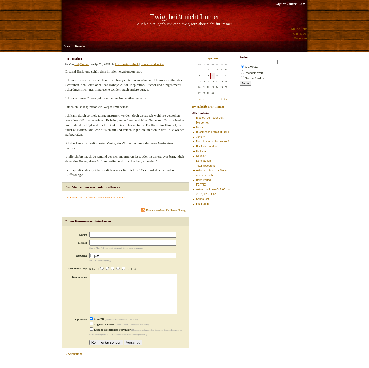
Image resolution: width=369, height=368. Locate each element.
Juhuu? (200, 136)
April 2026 (212, 58)
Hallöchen (202, 151)
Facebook (301, 38)
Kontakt (80, 46)
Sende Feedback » (152, 64)
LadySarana (81, 64)
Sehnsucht (202, 198)
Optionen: (81, 327)
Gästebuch (300, 33)
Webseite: (81, 255)
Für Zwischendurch (207, 146)
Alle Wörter (252, 67)
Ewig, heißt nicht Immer (184, 16)
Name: (83, 234)
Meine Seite (299, 29)
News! (200, 127)
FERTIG (201, 184)
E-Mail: (82, 242)
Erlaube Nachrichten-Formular (110, 337)
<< (200, 99)
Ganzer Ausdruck (255, 78)
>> (225, 99)
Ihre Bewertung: (77, 268)
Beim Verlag (203, 179)
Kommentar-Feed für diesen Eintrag (163, 210)
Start (67, 46)
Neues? (201, 155)
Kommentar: (79, 276)
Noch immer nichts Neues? (212, 141)
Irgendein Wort (254, 72)
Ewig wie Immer (284, 4)
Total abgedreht (205, 165)
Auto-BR (97, 327)
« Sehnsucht (73, 362)
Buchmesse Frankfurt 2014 (212, 132)
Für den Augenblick (127, 64)
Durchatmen (203, 160)
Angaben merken (102, 332)
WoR (301, 4)
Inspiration (202, 203)
